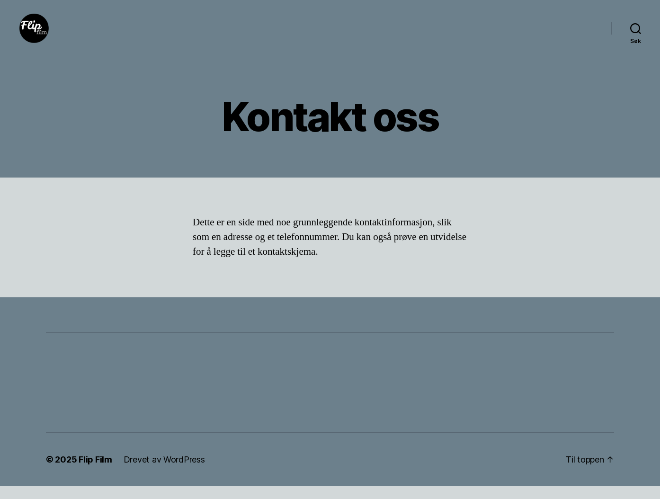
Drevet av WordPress (164, 472)
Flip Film (95, 472)
